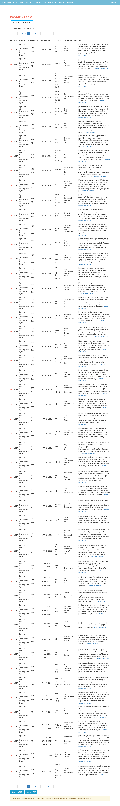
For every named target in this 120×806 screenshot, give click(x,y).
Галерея (38, 2)
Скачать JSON (17, 792)
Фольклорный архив (9, 2)
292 (48, 33)
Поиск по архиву (26, 2)
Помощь (62, 2)
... (38, 33)
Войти (113, 2)
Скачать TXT (31, 792)
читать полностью (101, 68)
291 (43, 33)
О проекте (70, 2)
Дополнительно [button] (49, 2)
